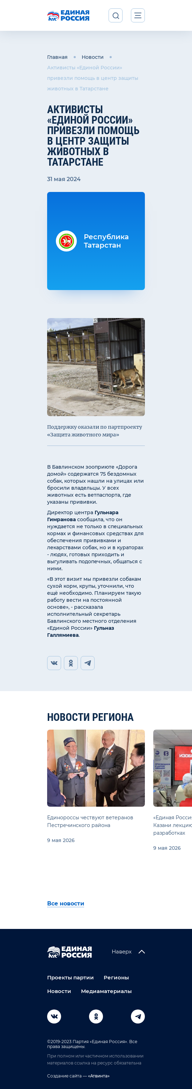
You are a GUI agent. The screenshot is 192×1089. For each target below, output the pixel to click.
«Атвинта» (98, 1075)
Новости (93, 57)
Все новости (65, 903)
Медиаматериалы (106, 991)
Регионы (116, 977)
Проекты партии (70, 977)
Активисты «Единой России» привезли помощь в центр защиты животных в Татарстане (92, 78)
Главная (57, 57)
